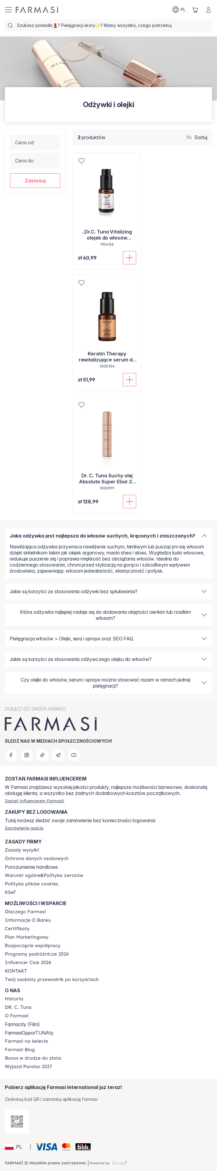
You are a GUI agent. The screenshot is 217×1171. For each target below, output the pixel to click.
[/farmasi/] (37, 9)
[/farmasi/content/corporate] (26, 1041)
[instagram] (27, 755)
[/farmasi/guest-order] (24, 828)
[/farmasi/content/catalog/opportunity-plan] (26, 937)
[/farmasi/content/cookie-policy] (31, 884)
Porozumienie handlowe (31, 867)
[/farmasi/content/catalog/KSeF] (10, 892)
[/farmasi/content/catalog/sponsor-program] (33, 1058)
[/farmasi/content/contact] (16, 971)
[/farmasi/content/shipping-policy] (22, 850)
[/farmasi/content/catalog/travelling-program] (37, 954)
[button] (35, 180)
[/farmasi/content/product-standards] (17, 929)
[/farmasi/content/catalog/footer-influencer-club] (28, 963)
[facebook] (11, 755)
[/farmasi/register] (34, 800)
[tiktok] (42, 755)
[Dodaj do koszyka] (129, 257)
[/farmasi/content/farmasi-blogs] (20, 1050)
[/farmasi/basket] (195, 9)
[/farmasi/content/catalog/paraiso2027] (28, 1067)
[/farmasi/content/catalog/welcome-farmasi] (52, 979)
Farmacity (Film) (22, 1024)
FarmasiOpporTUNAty (29, 1033)
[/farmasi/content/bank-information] (28, 920)
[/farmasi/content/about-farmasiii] (16, 1016)
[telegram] (58, 755)
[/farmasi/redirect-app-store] (17, 1121)
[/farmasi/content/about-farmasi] (25, 912)
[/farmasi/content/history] (14, 999)
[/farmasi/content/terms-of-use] (37, 858)
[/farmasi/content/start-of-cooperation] (33, 946)
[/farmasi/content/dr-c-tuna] (18, 1007)
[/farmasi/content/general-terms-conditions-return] (44, 875)
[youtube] (74, 755)
